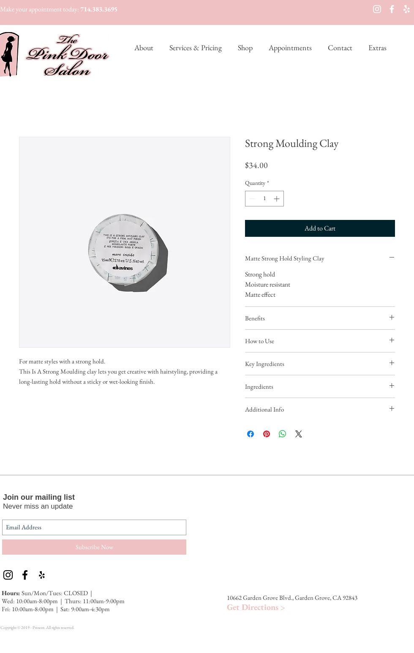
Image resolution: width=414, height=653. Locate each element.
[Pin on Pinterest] (266, 434)
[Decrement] (251, 198)
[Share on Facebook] (250, 434)
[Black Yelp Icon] (41, 575)
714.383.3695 (98, 9)
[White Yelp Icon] (406, 9)
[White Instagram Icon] (377, 9)
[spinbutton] (264, 198)
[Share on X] (299, 434)
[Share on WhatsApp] (283, 434)
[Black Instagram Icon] (8, 575)
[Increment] (277, 198)
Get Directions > (256, 607)
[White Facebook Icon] (392, 9)
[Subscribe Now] (94, 547)
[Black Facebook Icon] (25, 575)
